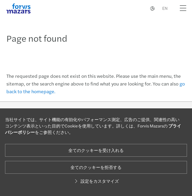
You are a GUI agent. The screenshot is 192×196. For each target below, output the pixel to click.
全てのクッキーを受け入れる (96, 150)
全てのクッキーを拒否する (96, 167)
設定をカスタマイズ (96, 181)
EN (165, 8)
